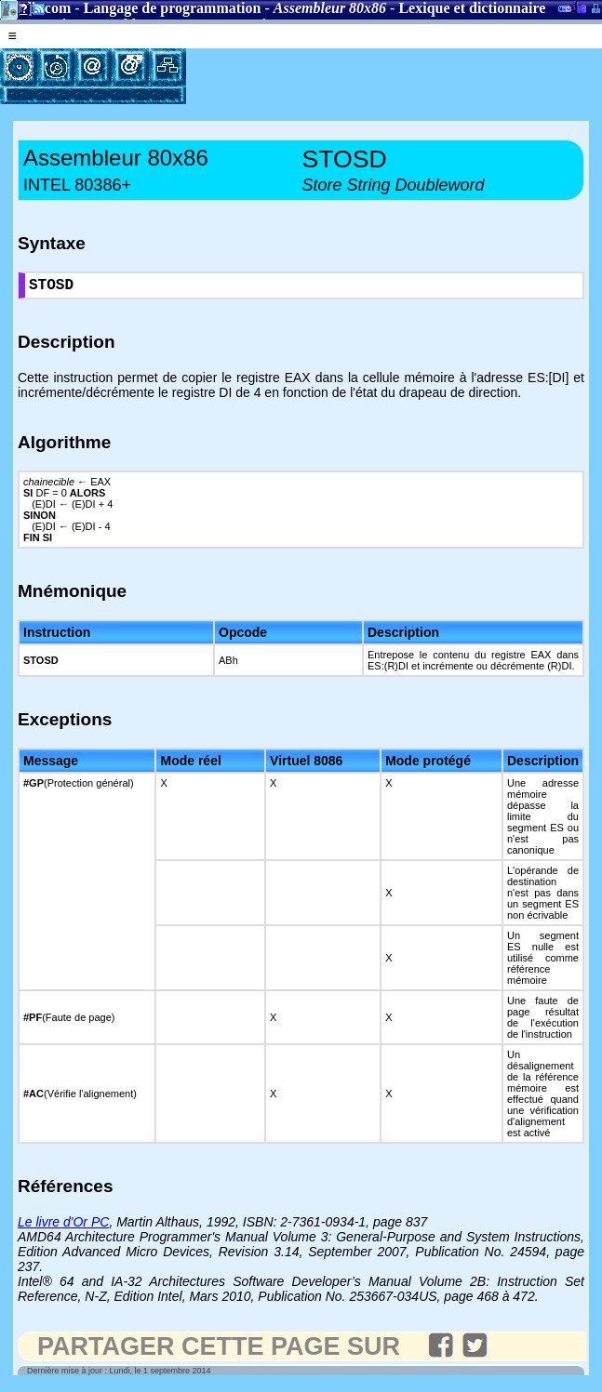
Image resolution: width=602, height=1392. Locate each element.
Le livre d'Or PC (63, 1225)
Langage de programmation (172, 8)
